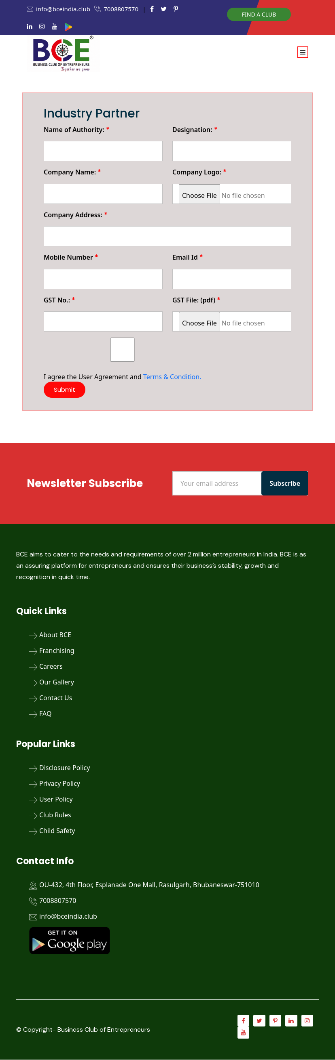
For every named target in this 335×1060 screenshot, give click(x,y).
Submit (65, 389)
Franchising (56, 650)
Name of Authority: (77, 129)
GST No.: (59, 300)
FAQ (45, 713)
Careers (51, 666)
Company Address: (76, 214)
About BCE (55, 634)
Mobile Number (71, 257)
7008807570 (121, 9)
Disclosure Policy (64, 767)
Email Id (187, 257)
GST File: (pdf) (196, 300)
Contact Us (55, 697)
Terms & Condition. (172, 376)
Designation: (195, 129)
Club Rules (55, 814)
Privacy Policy (59, 783)
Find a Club (259, 14)
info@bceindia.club (63, 9)
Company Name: (72, 172)
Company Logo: (199, 172)
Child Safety (57, 830)
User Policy (56, 799)
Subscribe (284, 483)
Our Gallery (56, 682)
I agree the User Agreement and (122, 359)
